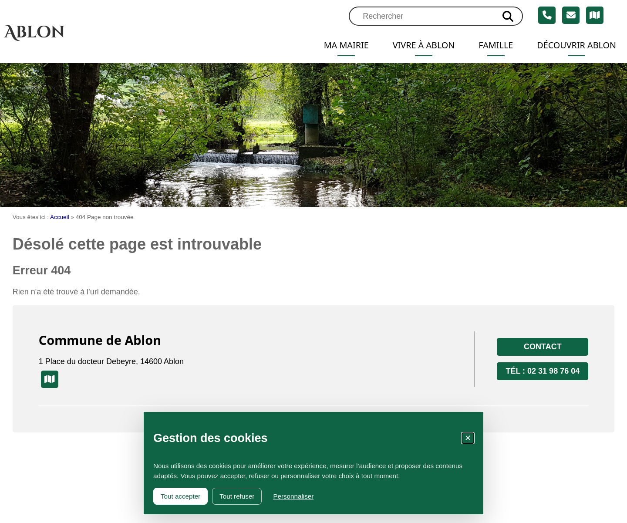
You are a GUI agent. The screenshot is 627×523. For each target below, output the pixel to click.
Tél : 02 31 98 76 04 (543, 371)
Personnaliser (293, 496)
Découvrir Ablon (576, 45)
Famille (496, 45)
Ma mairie (346, 45)
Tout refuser (236, 496)
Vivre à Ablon (424, 45)
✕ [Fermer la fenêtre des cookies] (468, 438)
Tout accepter (180, 496)
